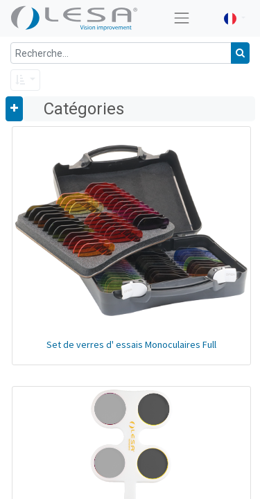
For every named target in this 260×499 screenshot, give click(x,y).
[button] (25, 80)
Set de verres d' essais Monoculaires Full (131, 344)
